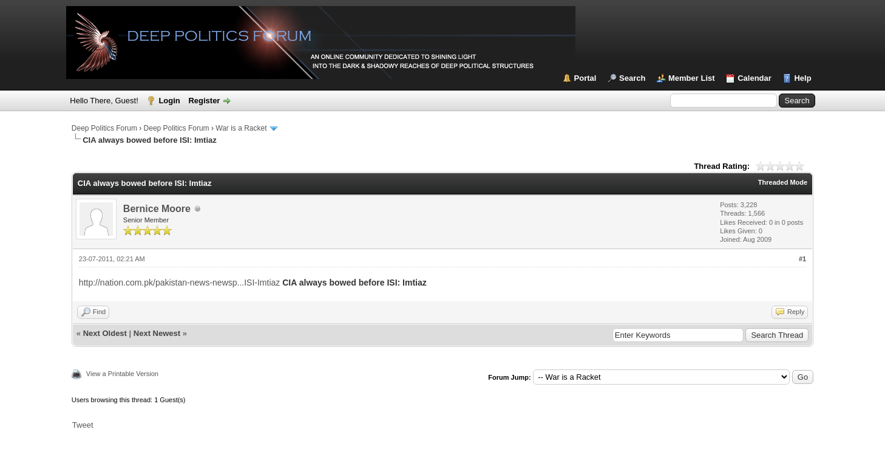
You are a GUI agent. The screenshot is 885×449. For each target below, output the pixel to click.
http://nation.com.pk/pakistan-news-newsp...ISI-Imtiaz (179, 282)
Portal (585, 78)
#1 (802, 258)
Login (169, 100)
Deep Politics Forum (104, 128)
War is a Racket (240, 128)
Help (802, 78)
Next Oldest (105, 333)
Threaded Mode (782, 182)
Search (632, 78)
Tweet (82, 425)
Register (204, 100)
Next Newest (157, 333)
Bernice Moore (157, 209)
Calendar (754, 78)
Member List (691, 78)
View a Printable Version (122, 373)
